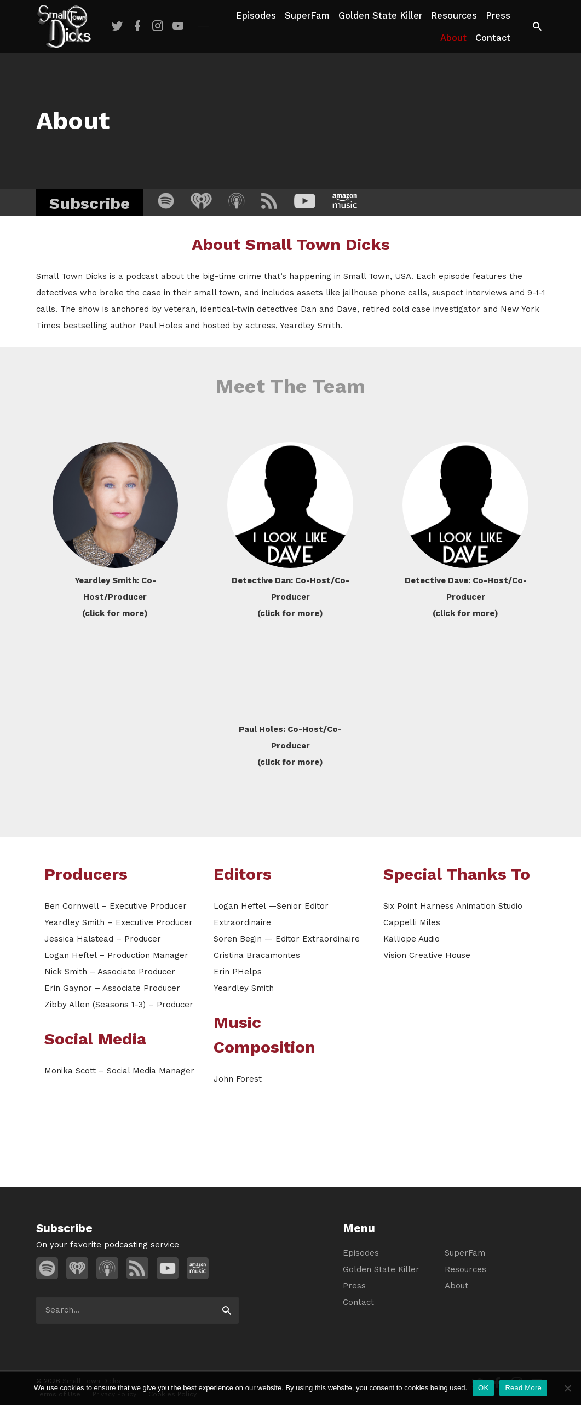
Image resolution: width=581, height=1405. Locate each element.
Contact (492, 38)
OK (483, 1388)
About (453, 38)
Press (498, 15)
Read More (523, 1388)
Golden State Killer (380, 15)
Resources (454, 15)
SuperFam (307, 15)
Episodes (256, 15)
